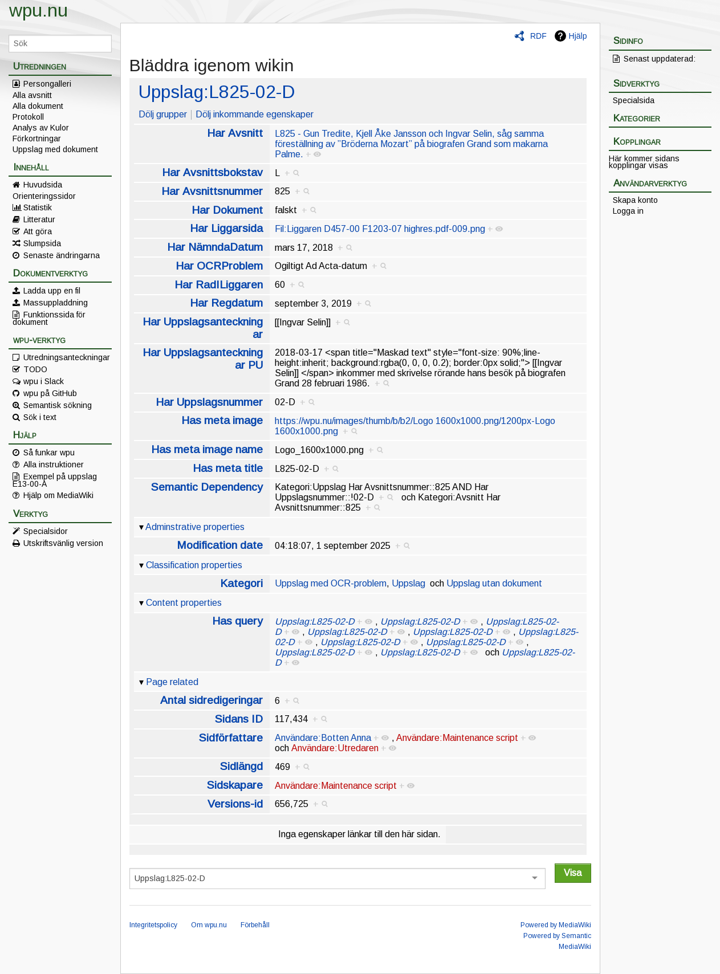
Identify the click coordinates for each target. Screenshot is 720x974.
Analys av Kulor (41, 127)
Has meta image (222, 420)
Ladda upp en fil (51, 291)
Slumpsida (42, 243)
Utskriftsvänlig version (63, 543)
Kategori (241, 583)
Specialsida (633, 100)
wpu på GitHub (50, 393)
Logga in (628, 210)
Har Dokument (227, 210)
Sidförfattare (231, 738)
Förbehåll (255, 925)
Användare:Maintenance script (457, 738)
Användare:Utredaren (335, 748)
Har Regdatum (226, 303)
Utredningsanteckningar (66, 357)
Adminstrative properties (195, 527)
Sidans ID (239, 719)
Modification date (220, 545)
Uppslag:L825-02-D (217, 91)
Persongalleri (47, 84)
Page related (172, 682)
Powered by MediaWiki (555, 925)
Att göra (37, 231)
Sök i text (39, 417)
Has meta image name (207, 449)
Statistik (37, 207)
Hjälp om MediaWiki (58, 495)
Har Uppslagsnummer (209, 402)
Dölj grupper (163, 114)
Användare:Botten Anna (323, 738)
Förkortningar (37, 138)
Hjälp (578, 35)
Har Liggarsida (226, 228)
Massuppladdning (55, 303)
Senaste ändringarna (61, 255)
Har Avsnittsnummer (212, 191)
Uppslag (408, 583)
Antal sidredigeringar (211, 700)
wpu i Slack (43, 381)
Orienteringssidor (44, 196)
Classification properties (194, 565)
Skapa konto (635, 200)
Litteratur (39, 219)
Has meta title (228, 468)
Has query (237, 621)
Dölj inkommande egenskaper (255, 114)
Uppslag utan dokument (494, 583)
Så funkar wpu (49, 453)
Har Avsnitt (235, 133)
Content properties (184, 603)
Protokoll (28, 116)
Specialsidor (45, 531)
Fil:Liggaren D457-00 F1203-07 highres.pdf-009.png (380, 229)
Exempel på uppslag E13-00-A (55, 479)
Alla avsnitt (32, 95)
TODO (35, 369)
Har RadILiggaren (218, 285)
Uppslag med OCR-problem (331, 583)
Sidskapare (235, 785)
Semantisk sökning (57, 405)
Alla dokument (38, 106)
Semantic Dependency (207, 487)
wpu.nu (38, 10)
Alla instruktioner (53, 464)
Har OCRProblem (219, 266)
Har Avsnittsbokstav (212, 172)
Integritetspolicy (153, 925)
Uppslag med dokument (55, 149)
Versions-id (235, 804)
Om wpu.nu (209, 925)
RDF (538, 35)
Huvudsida (42, 185)
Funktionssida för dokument (49, 318)
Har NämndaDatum (215, 247)
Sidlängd (241, 766)
